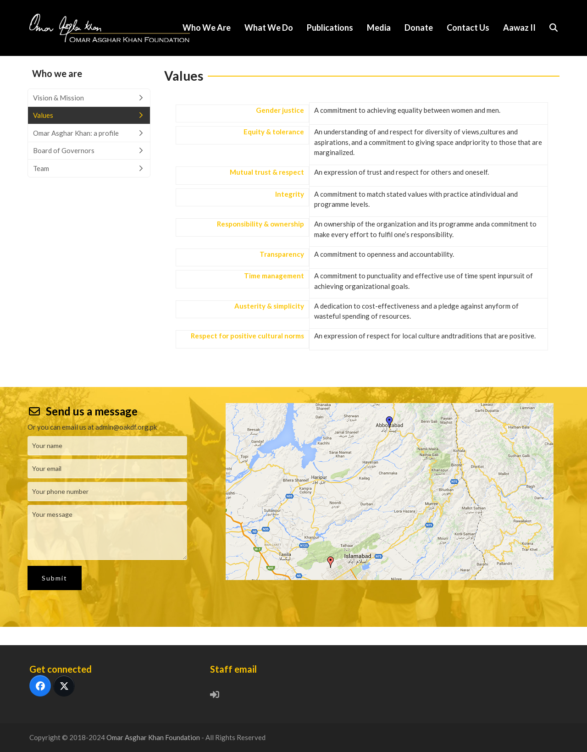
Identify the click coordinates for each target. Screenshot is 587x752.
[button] (554, 28)
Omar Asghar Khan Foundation (153, 737)
